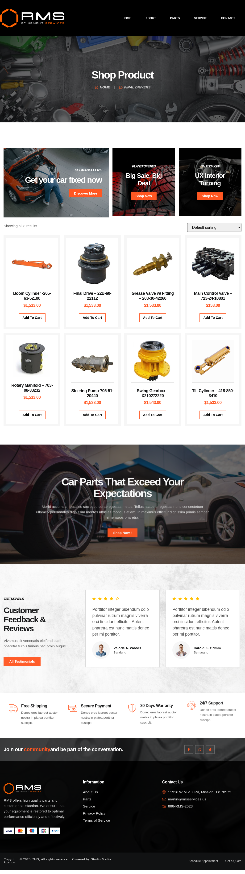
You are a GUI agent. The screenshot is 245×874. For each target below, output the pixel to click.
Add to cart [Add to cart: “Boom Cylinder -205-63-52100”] (32, 319)
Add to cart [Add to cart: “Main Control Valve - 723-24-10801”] (213, 319)
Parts (175, 18)
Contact (228, 18)
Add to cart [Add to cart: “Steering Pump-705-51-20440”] (92, 416)
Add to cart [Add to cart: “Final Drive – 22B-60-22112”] (92, 319)
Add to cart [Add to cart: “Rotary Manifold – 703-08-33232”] (32, 416)
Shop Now (143, 197)
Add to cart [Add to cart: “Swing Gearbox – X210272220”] (152, 416)
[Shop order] (214, 228)
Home (127, 18)
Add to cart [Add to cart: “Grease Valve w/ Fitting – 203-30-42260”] (152, 319)
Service (200, 18)
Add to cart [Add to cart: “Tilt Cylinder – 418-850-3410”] (213, 416)
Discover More (85, 194)
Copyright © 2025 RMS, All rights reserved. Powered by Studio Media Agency (57, 865)
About (150, 18)
